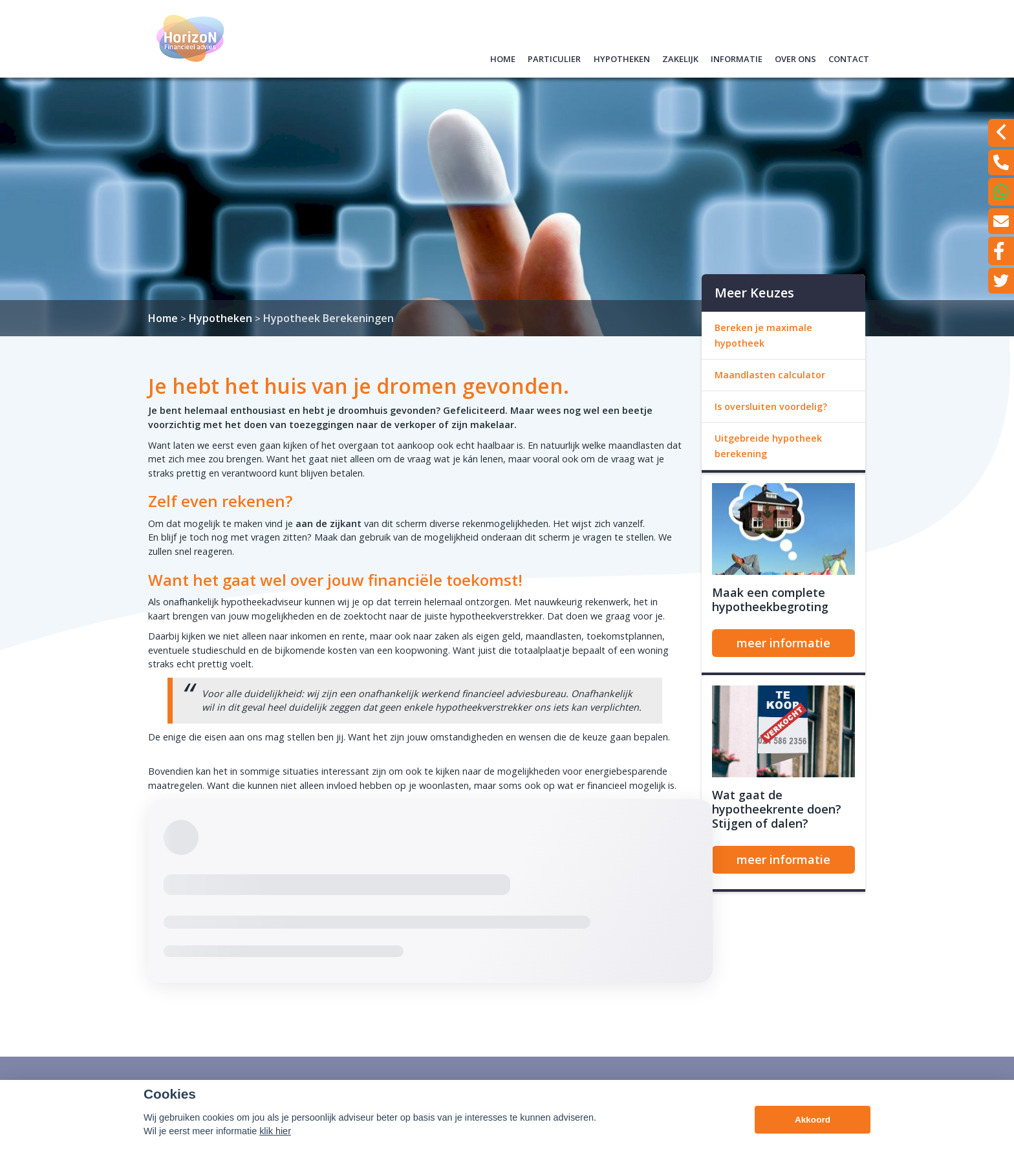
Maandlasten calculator (770, 375)
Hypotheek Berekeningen (328, 318)
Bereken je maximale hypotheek (763, 335)
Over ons (795, 57)
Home (502, 57)
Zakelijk (680, 57)
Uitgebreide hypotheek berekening (768, 446)
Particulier (554, 57)
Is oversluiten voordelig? (771, 406)
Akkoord (812, 1134)
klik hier (275, 1145)
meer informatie (783, 643)
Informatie (736, 57)
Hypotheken (622, 57)
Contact (848, 57)
